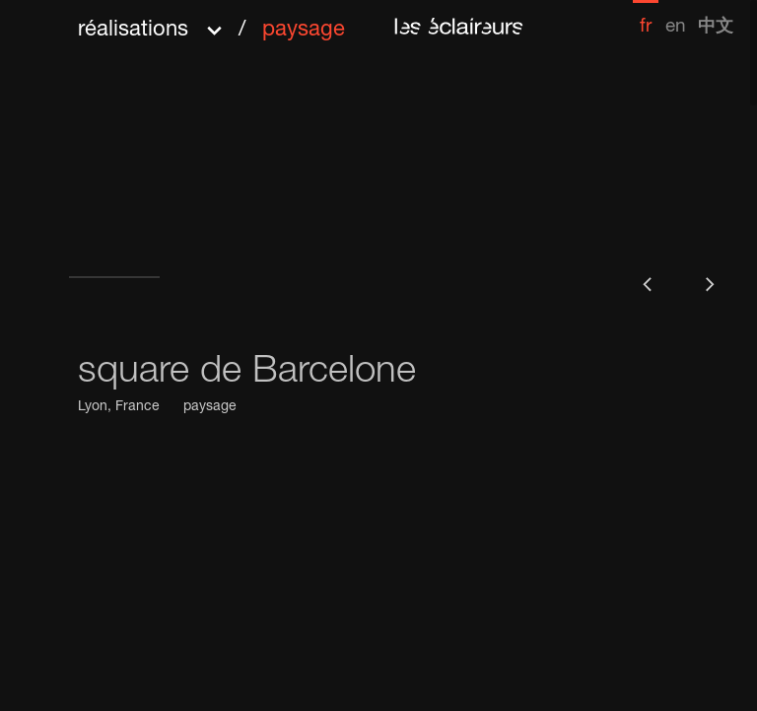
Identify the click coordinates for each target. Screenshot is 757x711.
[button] (211, 23)
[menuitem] (645, 18)
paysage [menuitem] (303, 30)
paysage (210, 407)
